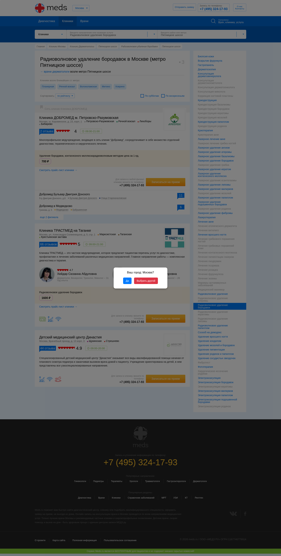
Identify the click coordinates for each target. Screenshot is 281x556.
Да (127, 280)
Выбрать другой (146, 280)
